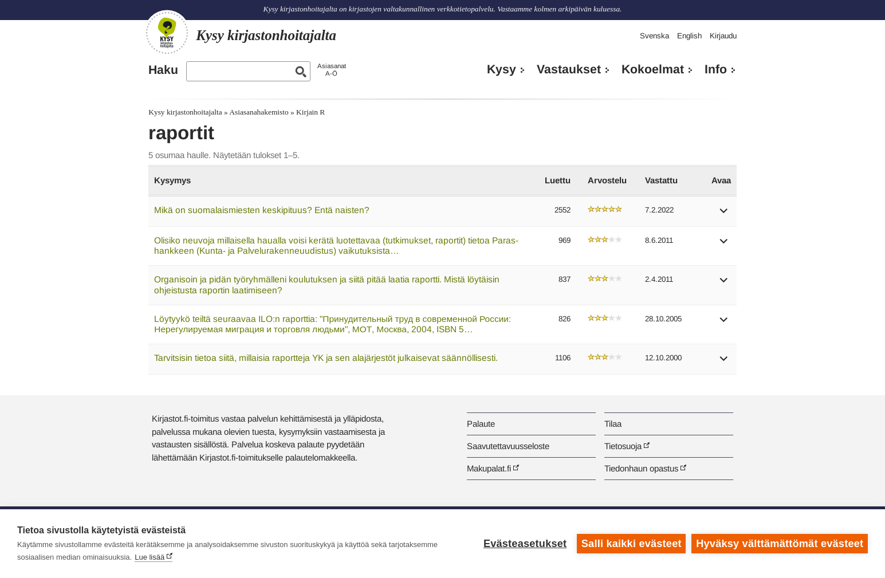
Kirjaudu (723, 36)
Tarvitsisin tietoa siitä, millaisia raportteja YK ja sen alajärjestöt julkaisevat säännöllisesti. (326, 358)
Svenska (654, 36)
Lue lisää (149, 557)
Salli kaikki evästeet (631, 543)
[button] (724, 214)
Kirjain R (310, 112)
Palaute (481, 423)
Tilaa (613, 423)
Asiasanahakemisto (258, 112)
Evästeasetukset (525, 543)
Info (716, 69)
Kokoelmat (653, 69)
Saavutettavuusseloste (508, 446)
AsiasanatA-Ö (331, 69)
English (689, 36)
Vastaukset (569, 69)
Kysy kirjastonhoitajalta (185, 112)
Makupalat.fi (489, 468)
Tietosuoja (623, 446)
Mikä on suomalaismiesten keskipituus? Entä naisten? (261, 210)
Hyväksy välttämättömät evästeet (779, 543)
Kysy (501, 69)
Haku (163, 70)
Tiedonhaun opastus (641, 468)
